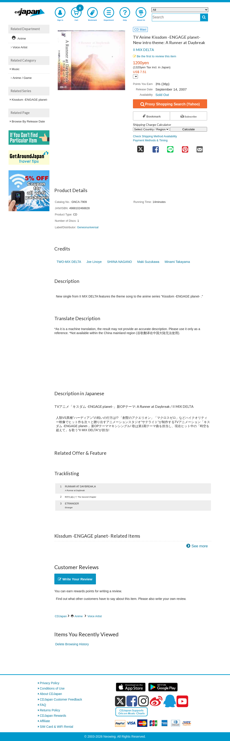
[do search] (204, 17)
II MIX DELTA (143, 50)
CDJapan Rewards (53, 715)
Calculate (188, 129)
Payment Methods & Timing (150, 140)
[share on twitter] (140, 148)
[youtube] (182, 701)
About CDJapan (51, 694)
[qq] (169, 701)
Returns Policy (50, 710)
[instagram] (143, 701)
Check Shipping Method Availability (155, 136)
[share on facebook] (155, 148)
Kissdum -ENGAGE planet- (30, 99)
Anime (79, 616)
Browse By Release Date (28, 121)
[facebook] (131, 701)
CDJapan (61, 616)
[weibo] (156, 701)
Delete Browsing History (72, 644)
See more (199, 546)
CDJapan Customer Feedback (61, 699)
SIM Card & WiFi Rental (56, 726)
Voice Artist (95, 616)
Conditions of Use (52, 688)
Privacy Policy (49, 683)
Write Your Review (75, 579)
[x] (120, 701)
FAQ (43, 705)
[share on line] (170, 148)
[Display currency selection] (135, 76)
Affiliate (45, 721)
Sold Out (162, 95)
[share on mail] (199, 148)
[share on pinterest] (185, 148)
